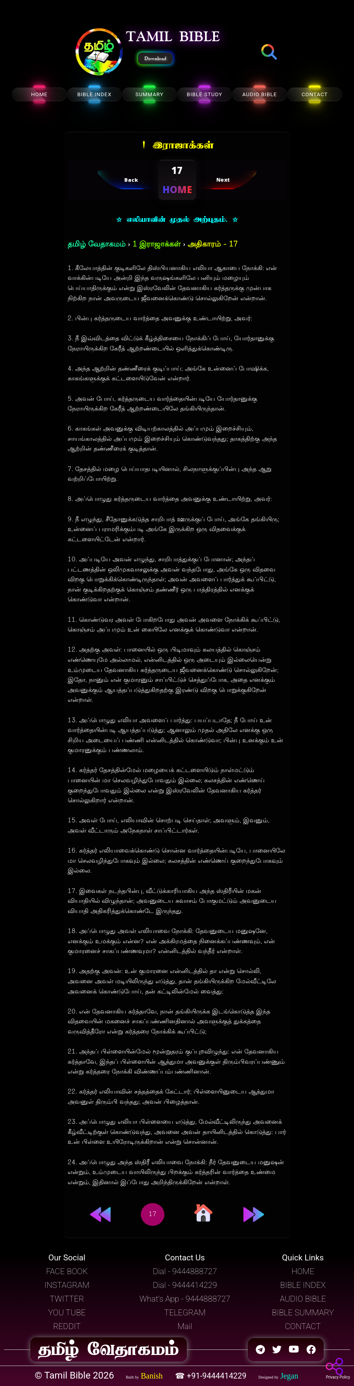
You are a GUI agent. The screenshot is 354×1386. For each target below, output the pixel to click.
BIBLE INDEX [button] (303, 1285)
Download (155, 58)
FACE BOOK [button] (67, 1271)
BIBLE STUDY (204, 94)
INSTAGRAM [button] (67, 1285)
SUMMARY (149, 94)
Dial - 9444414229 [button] (185, 1285)
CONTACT (315, 94)
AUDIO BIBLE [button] (303, 1299)
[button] (99, 52)
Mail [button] (184, 1326)
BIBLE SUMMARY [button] (303, 1312)
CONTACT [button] (303, 1326)
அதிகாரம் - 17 (213, 244)
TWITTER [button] (67, 1299)
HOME (39, 94)
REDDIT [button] (67, 1326)
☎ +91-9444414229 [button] (212, 1376)
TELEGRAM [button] (184, 1312)
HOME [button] (302, 1271)
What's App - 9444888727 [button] (185, 1299)
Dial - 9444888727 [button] (185, 1271)
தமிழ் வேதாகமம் (96, 244)
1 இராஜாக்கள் (157, 244)
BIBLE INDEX (94, 94)
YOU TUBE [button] (66, 1312)
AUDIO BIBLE (259, 94)
